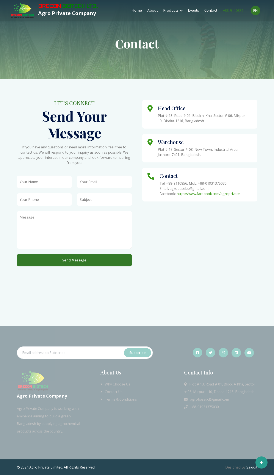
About (152, 10)
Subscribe (137, 352)
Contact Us (111, 391)
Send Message (74, 260)
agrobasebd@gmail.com (206, 399)
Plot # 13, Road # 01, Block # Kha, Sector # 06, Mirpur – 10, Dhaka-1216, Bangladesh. (219, 388)
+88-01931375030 (201, 406)
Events (193, 10)
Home (137, 10)
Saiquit (251, 467)
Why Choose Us (115, 384)
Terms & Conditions (118, 399)
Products (170, 10)
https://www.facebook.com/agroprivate (208, 193)
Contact (210, 10)
